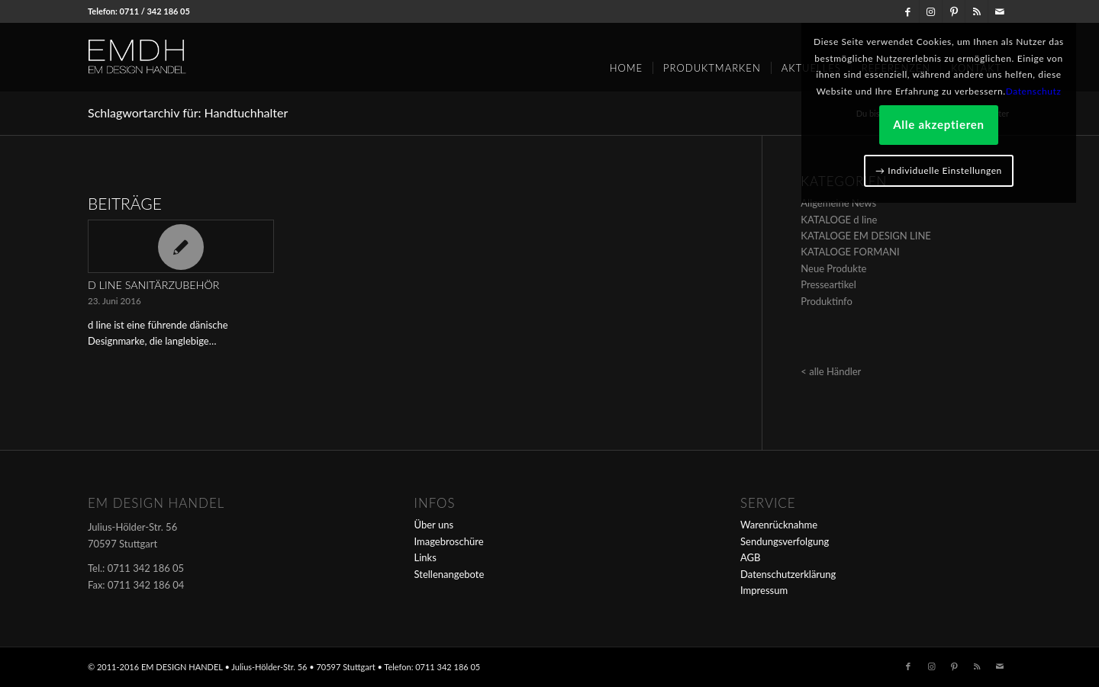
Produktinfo (826, 301)
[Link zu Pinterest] (954, 11)
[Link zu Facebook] (908, 11)
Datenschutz (1034, 91)
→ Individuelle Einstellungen (938, 170)
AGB (750, 557)
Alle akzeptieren (939, 124)
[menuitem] (626, 62)
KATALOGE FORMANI (850, 252)
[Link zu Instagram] (931, 11)
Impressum (764, 590)
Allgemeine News (838, 203)
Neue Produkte (833, 268)
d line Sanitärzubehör (153, 284)
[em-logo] (162, 57)
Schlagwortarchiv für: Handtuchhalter (188, 112)
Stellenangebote (449, 574)
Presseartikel (828, 284)
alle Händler (835, 371)
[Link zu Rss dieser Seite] (976, 11)
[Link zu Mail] (999, 11)
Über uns (434, 524)
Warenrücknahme (778, 524)
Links (425, 557)
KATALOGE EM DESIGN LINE (866, 236)
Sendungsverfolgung (784, 541)
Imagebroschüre (449, 541)
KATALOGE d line (839, 219)
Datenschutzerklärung (788, 574)
